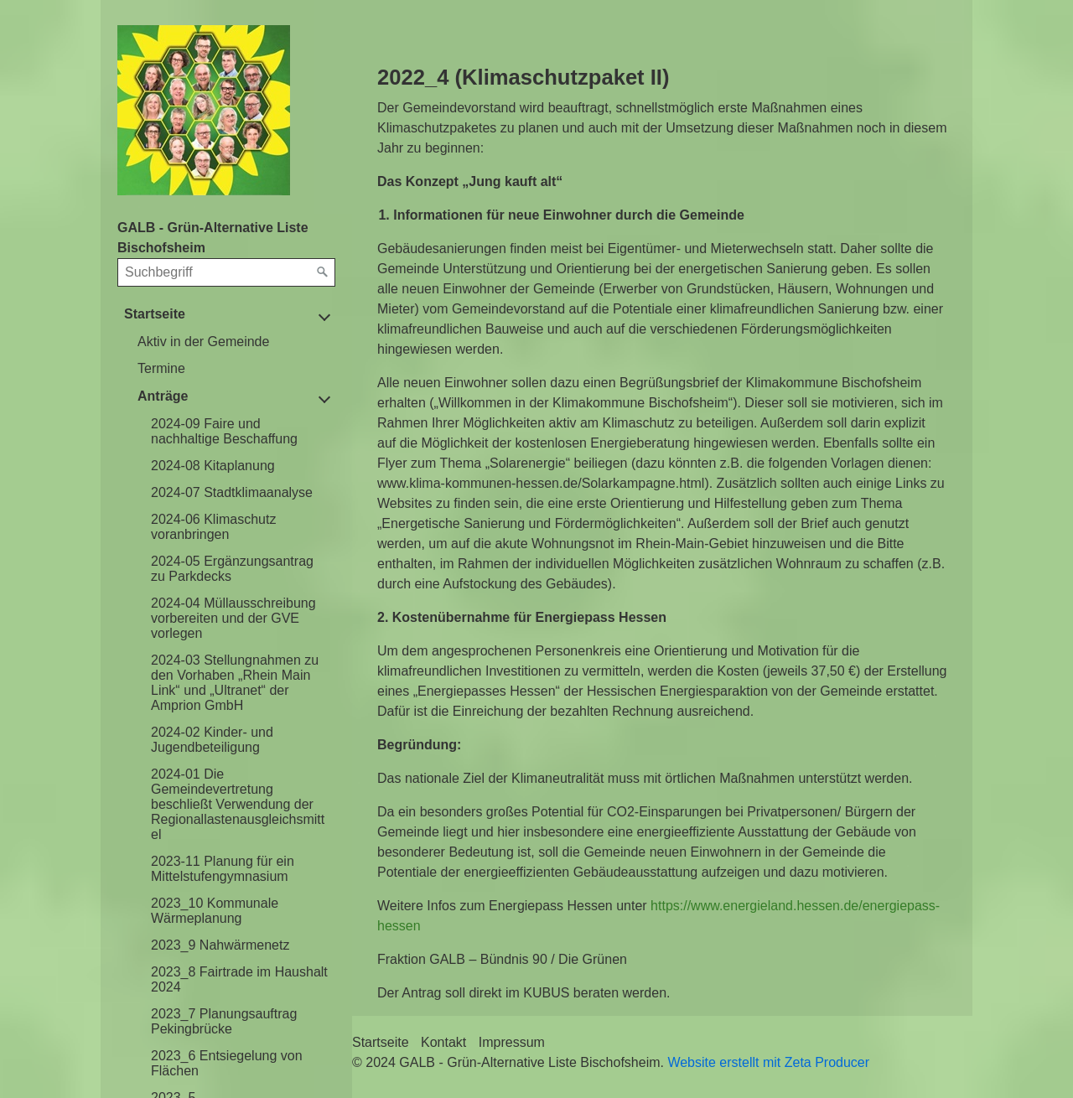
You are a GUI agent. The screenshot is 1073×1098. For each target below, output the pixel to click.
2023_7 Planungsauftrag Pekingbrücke (224, 1021)
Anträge (162, 396)
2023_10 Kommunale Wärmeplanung (214, 910)
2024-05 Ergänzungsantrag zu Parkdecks (232, 568)
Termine (161, 368)
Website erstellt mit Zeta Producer (768, 1062)
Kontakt (443, 1042)
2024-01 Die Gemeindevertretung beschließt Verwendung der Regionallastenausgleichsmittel (237, 804)
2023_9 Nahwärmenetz (220, 945)
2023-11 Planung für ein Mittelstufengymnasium (222, 868)
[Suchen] (322, 272)
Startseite (154, 314)
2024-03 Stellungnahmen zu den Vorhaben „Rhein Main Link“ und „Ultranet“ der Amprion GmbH (235, 682)
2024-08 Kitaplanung (213, 465)
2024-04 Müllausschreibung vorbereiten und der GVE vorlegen (233, 618)
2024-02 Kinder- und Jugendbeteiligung (212, 739)
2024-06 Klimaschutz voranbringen (213, 526)
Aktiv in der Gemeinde (203, 341)
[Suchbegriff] (226, 272)
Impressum (512, 1042)
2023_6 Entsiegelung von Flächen (227, 1063)
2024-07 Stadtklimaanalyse (232, 492)
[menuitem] (233, 342)
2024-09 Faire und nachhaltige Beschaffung (224, 431)
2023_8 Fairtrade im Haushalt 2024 (239, 979)
